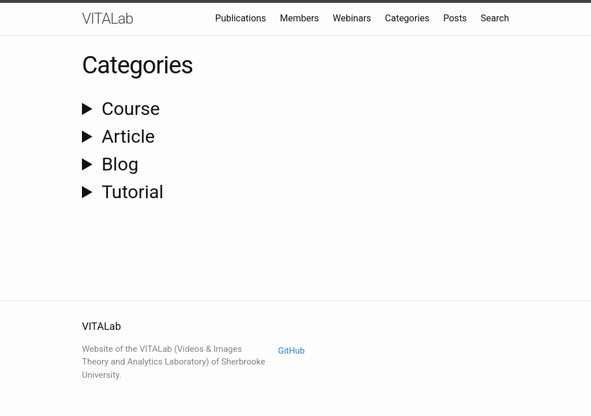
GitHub (291, 351)
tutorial (132, 192)
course (131, 109)
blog (120, 164)
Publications (240, 18)
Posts (455, 18)
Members (299, 18)
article (128, 136)
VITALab (107, 18)
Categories (407, 18)
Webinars (352, 18)
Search (495, 18)
